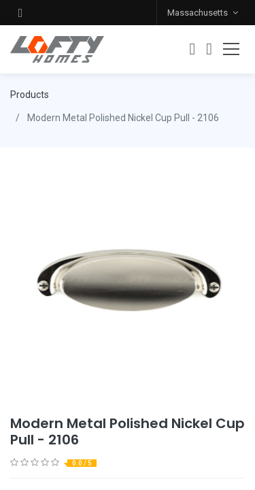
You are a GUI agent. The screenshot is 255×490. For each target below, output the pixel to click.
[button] (20, 12)
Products (29, 94)
